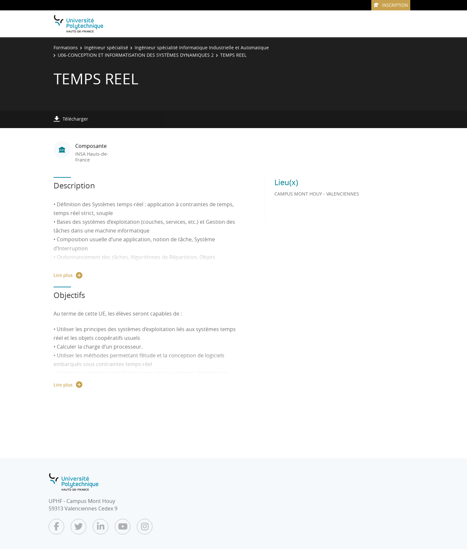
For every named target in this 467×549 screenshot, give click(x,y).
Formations (66, 47)
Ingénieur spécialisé (106, 47)
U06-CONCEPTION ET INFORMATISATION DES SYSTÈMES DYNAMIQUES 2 (136, 55)
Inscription (391, 5)
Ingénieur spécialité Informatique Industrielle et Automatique (202, 47)
